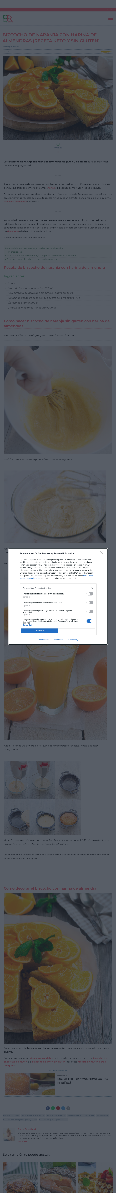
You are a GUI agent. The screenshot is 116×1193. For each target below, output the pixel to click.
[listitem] (58, 588)
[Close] (102, 553)
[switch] (90, 593)
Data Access (58, 640)
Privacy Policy (72, 640)
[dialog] (58, 597)
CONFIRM (39, 631)
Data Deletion (43, 640)
